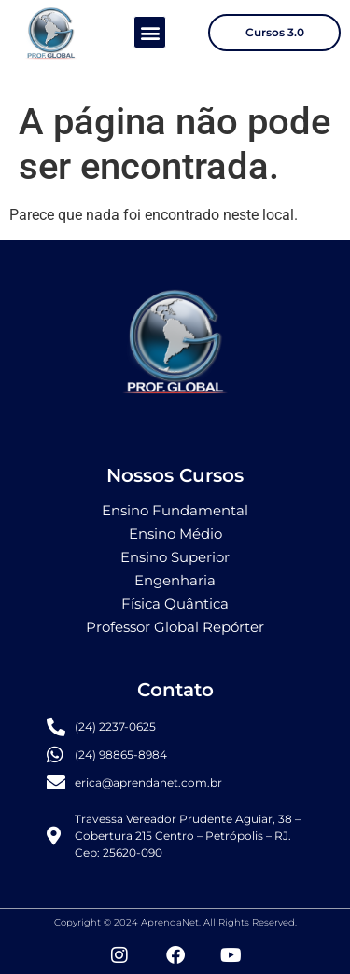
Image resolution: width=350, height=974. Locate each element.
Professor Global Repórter (175, 627)
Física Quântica (175, 603)
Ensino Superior (175, 557)
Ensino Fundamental (175, 510)
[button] (149, 32)
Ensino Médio (175, 533)
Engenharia (175, 580)
